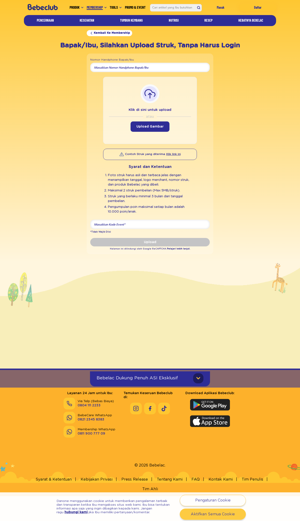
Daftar (258, 7)
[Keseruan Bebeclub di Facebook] (150, 425)
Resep (208, 20)
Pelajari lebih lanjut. (172, 249)
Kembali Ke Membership (109, 33)
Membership (95, 7)
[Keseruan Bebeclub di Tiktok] (164, 425)
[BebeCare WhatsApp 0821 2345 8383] (88, 438)
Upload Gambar (150, 126)
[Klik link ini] (173, 154)
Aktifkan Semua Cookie (213, 514)
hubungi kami (76, 512)
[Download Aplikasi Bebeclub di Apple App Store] (210, 442)
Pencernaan (45, 20)
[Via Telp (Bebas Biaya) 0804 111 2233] (89, 424)
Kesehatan (87, 20)
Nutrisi (174, 20)
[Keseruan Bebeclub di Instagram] (136, 425)
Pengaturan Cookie (213, 500)
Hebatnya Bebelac (250, 20)
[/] (42, 7)
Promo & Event (135, 7)
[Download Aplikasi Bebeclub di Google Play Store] (210, 425)
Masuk (220, 7)
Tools (114, 7)
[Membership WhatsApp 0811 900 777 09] (89, 452)
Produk (75, 7)
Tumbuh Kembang (131, 20)
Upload (150, 242)
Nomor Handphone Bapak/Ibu (112, 59)
